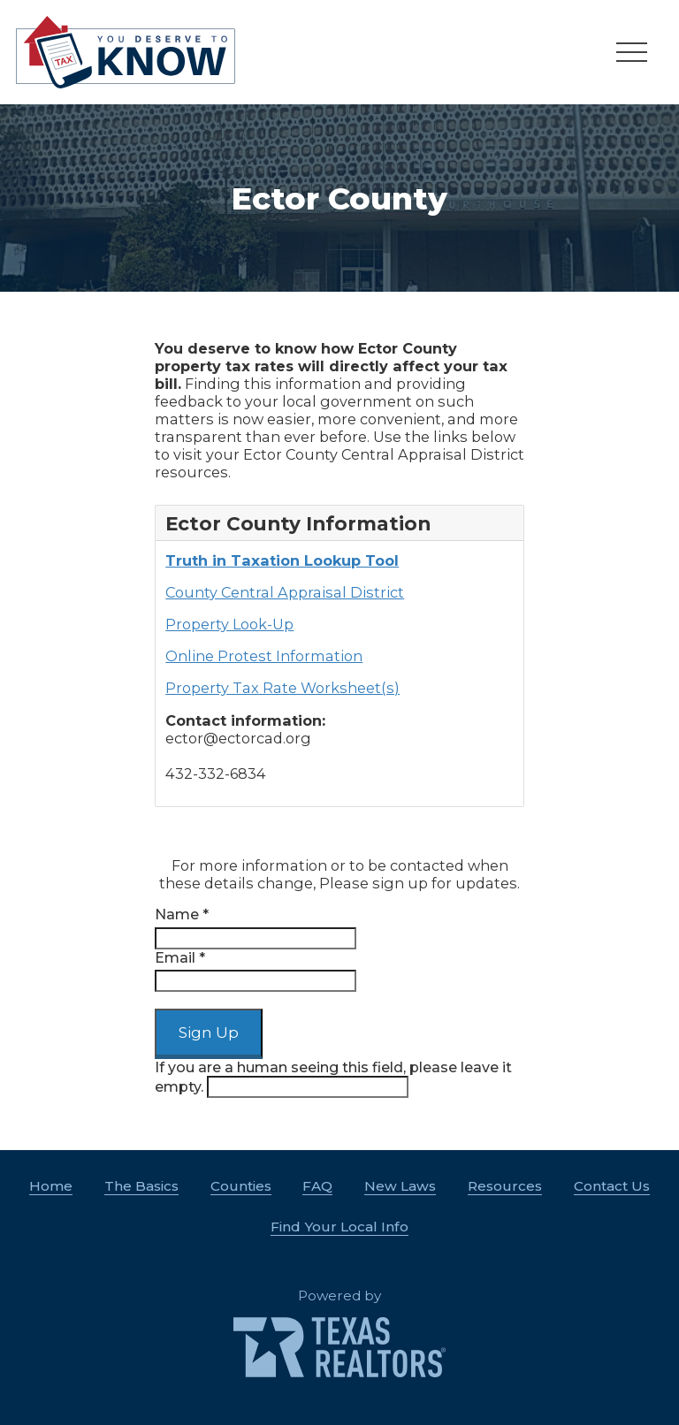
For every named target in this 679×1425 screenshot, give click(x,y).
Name (182, 914)
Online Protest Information (263, 656)
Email (180, 957)
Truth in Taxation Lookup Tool (282, 560)
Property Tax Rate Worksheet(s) (282, 688)
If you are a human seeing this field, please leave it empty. (333, 1078)
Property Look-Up (229, 624)
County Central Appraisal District (284, 592)
